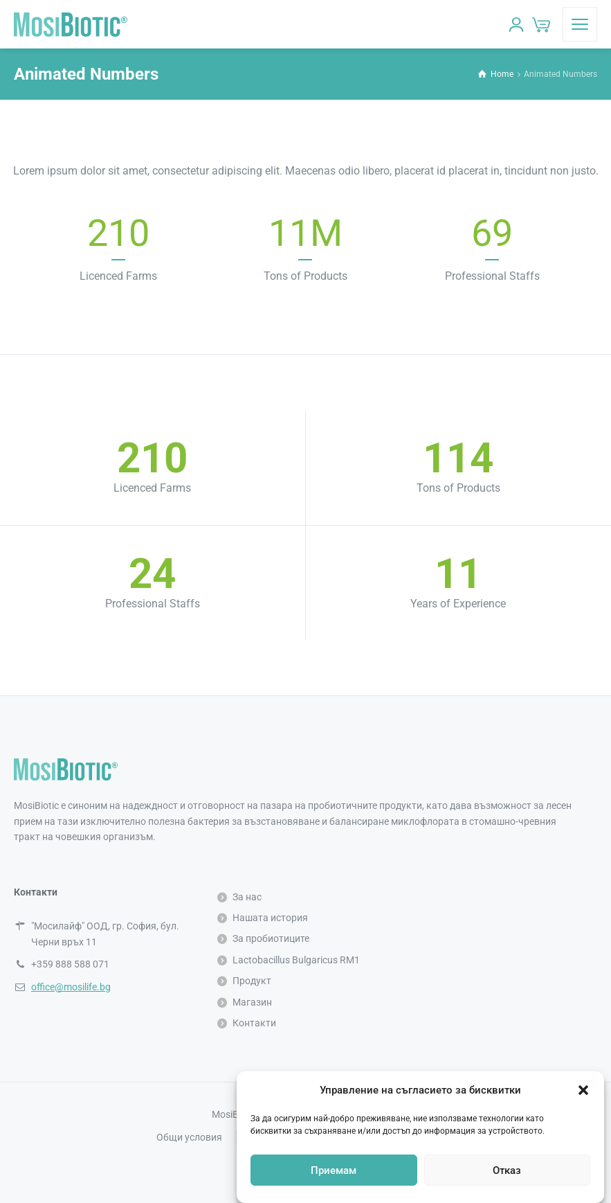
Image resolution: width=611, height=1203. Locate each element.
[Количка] (541, 24)
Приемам (333, 1170)
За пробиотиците (270, 938)
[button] (583, 1090)
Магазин (252, 1002)
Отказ (507, 1170)
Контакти (254, 1022)
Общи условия (189, 1137)
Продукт (251, 980)
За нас (247, 896)
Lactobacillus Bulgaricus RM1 (296, 959)
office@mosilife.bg (71, 986)
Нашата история (270, 917)
